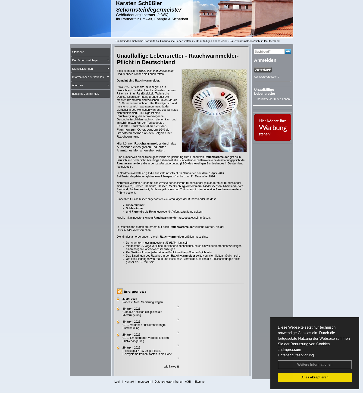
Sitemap (199, 381)
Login (117, 381)
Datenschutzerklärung (296, 355)
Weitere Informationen (314, 364)
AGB (188, 381)
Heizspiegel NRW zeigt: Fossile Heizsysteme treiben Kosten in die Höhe (147, 352)
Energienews (135, 291)
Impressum (292, 350)
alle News (171, 366)
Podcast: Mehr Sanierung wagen (142, 302)
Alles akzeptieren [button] (315, 377)
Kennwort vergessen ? (266, 76)
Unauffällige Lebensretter (264, 91)
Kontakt (129, 381)
